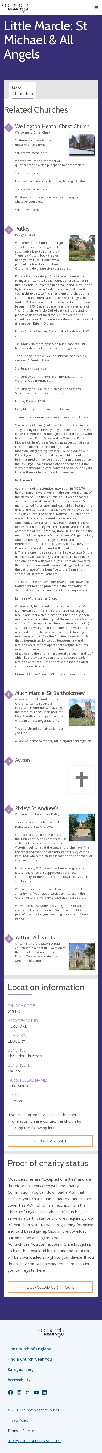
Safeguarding (21, 1369)
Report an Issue (50, 1140)
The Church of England (29, 1348)
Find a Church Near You (30, 1359)
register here (34, 1270)
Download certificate (50, 1287)
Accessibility (19, 1379)
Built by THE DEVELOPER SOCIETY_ (34, 1441)
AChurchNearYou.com (27, 1244)
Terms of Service (21, 1430)
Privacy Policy (18, 1420)
